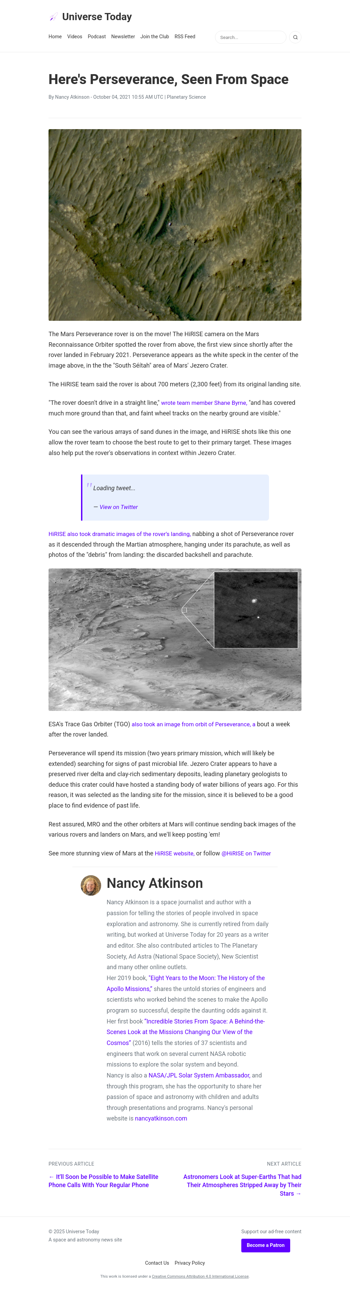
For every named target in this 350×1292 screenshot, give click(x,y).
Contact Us (157, 1264)
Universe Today (93, 17)
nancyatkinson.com (161, 1119)
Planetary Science (186, 98)
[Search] (295, 38)
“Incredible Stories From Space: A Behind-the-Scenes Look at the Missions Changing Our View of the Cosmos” (186, 1033)
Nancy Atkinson (72, 98)
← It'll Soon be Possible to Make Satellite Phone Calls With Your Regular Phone (103, 1182)
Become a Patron (266, 1247)
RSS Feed (185, 38)
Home (55, 38)
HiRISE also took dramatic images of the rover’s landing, (125, 535)
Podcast (97, 38)
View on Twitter (119, 508)
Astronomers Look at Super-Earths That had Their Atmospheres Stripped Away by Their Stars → (242, 1186)
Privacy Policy (190, 1264)
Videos (74, 38)
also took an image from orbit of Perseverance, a (198, 725)
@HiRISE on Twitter (250, 854)
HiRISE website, (176, 854)
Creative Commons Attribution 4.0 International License (200, 1277)
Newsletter (123, 38)
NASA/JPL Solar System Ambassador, (200, 1076)
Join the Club (154, 38)
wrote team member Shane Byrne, (207, 404)
